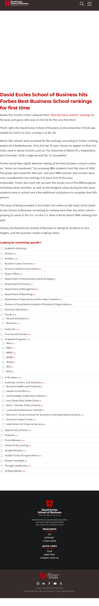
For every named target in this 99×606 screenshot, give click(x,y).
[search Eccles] (82, 4)
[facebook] (49, 583)
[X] (61, 583)
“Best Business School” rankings (70, 115)
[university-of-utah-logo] (49, 574)
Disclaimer (62, 591)
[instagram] (38, 583)
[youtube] (55, 583)
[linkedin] (43, 583)
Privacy (71, 591)
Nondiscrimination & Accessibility (40, 591)
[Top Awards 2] (16, 2)
